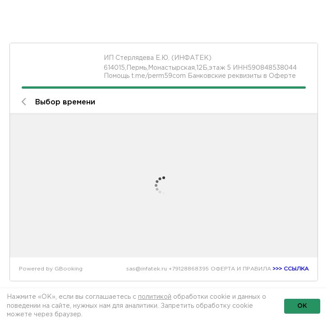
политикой (154, 297)
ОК (302, 306)
